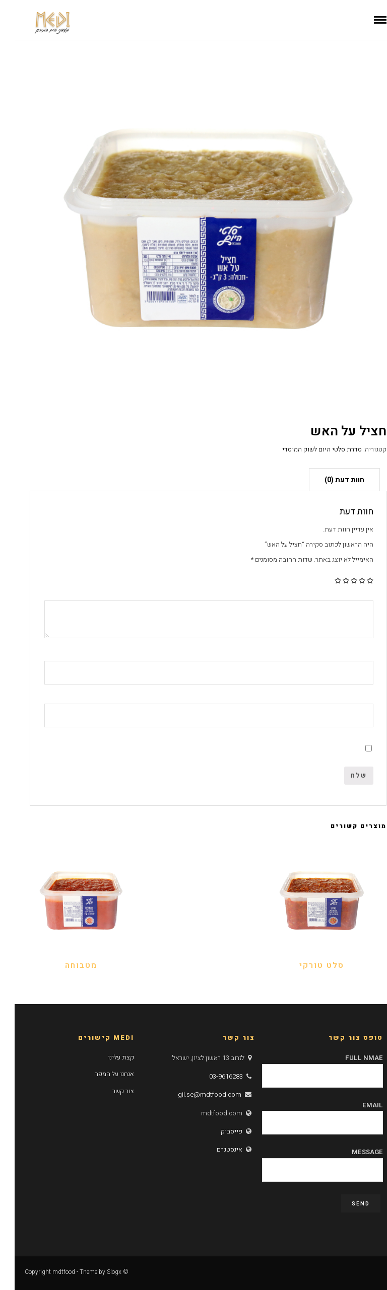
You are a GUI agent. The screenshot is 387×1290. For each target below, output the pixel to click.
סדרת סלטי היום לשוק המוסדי (307, 449)
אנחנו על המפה (99, 1074)
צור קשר (108, 1091)
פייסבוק (217, 1131)
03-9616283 (211, 1076)
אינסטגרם (215, 1149)
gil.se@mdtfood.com (195, 1094)
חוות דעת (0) (330, 480)
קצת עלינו (106, 1057)
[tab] (329, 479)
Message (307, 1160)
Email (307, 1113)
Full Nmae (307, 1066)
